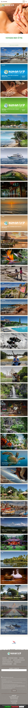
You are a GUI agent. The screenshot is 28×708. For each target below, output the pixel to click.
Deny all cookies (15, 706)
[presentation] (8, 674)
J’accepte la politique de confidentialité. (7, 677)
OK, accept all (7, 706)
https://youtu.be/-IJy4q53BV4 (14, 45)
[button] (26, 1)
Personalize (21, 706)
